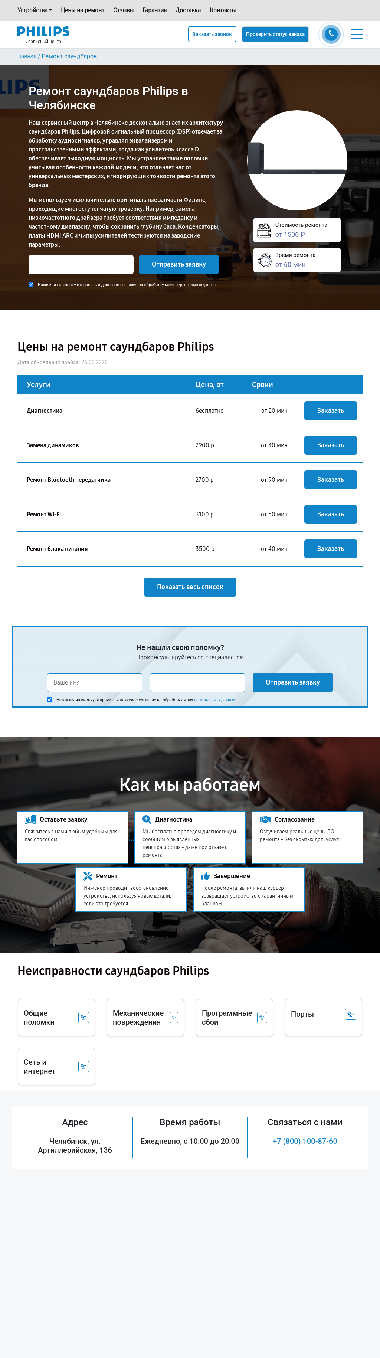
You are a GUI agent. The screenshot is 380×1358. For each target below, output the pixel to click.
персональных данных (196, 285)
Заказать (330, 411)
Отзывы (123, 10)
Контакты (223, 10)
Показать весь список (190, 587)
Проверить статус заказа (275, 34)
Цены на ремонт (82, 10)
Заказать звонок (212, 34)
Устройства (32, 10)
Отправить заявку (179, 264)
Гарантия (154, 10)
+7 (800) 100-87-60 (305, 1141)
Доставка (188, 10)
